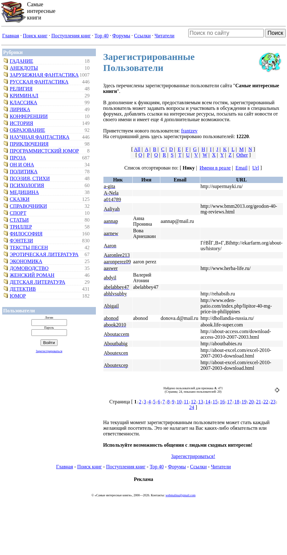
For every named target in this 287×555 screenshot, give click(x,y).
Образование (27, 130)
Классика (23, 102)
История (21, 123)
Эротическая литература (44, 254)
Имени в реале (215, 167)
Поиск (275, 33)
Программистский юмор (44, 151)
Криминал (24, 95)
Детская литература (37, 282)
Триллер (21, 226)
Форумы (121, 35)
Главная (10, 35)
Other (242, 155)
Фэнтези (21, 240)
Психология (27, 185)
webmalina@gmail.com (180, 495)
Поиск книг (35, 35)
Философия (26, 233)
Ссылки (142, 35)
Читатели (164, 35)
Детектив (23, 289)
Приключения (29, 144)
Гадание (21, 61)
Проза (18, 157)
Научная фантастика (39, 137)
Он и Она (22, 164)
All (137, 149)
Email (241, 167)
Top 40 (102, 35)
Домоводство (29, 268)
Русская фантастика (39, 81)
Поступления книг (71, 35)
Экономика (26, 261)
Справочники (28, 206)
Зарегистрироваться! (193, 456)
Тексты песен (29, 247)
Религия (21, 88)
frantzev (189, 130)
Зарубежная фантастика (44, 75)
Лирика (20, 109)
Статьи (19, 220)
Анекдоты (24, 68)
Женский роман (32, 275)
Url (255, 167)
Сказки (20, 199)
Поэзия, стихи (30, 178)
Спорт (18, 213)
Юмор (18, 296)
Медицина (24, 192)
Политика (23, 171)
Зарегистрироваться (49, 351)
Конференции (29, 116)
